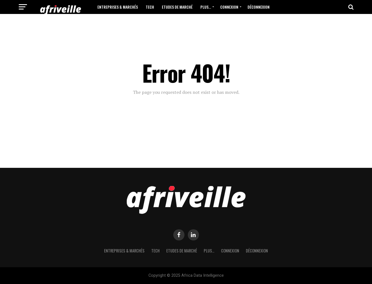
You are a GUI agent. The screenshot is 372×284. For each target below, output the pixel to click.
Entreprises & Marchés (117, 7)
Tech (150, 7)
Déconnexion (259, 7)
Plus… (205, 7)
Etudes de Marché (177, 7)
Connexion (229, 7)
